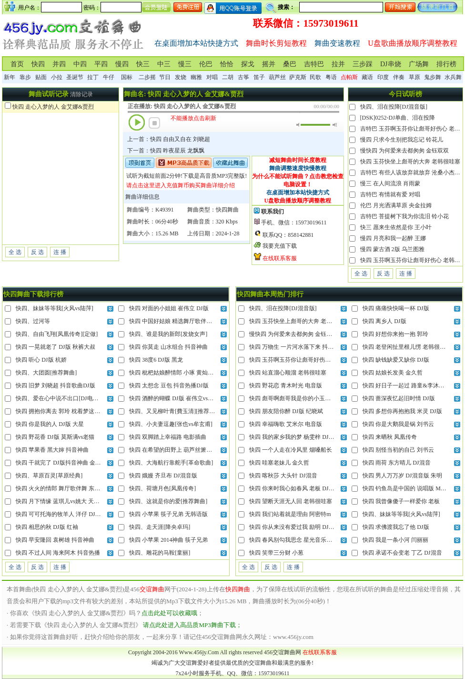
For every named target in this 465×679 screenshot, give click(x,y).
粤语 (331, 77)
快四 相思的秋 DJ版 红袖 (47, 527)
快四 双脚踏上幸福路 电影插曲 (167, 437)
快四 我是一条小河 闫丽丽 (395, 540)
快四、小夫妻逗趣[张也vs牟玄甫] (170, 424)
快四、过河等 (33, 321)
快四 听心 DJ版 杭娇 (41, 359)
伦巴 (205, 64)
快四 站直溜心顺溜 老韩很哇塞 (287, 372)
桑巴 (289, 64)
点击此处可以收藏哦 (169, 613)
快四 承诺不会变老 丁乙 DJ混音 (402, 552)
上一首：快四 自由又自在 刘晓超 (168, 139)
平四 (101, 64)
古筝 (243, 77)
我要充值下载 (280, 246)
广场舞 (419, 64)
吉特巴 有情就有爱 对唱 (390, 194)
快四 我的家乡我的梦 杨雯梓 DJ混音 (294, 437)
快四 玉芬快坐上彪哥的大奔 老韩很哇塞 (410, 161)
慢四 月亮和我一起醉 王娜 (393, 238)
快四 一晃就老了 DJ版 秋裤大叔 (55, 347)
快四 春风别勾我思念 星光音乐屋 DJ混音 (300, 540)
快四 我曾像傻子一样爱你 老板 (401, 501)
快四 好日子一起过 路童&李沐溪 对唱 (410, 385)
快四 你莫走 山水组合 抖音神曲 (168, 347)
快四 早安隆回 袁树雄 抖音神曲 (55, 540)
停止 (154, 123)
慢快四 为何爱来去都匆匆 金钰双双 (404, 150)
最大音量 (335, 125)
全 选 (15, 252)
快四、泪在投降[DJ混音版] (393, 106)
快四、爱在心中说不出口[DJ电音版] (61, 398)
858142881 (300, 235)
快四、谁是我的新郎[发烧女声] (168, 334)
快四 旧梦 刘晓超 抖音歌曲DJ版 (55, 385)
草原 (414, 77)
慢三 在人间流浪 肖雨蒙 (390, 183)
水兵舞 (453, 77)
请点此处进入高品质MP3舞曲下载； (192, 624)
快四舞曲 (227, 209)
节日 (165, 77)
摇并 (268, 64)
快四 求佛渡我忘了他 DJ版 (396, 527)
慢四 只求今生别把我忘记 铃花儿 (401, 139)
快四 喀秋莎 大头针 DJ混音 (283, 475)
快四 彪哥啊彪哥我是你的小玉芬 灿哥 (296, 398)
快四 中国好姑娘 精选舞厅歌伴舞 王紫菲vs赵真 (188, 321)
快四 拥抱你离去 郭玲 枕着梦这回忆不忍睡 (69, 411)
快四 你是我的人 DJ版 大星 (49, 424)
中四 (80, 64)
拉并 (338, 64)
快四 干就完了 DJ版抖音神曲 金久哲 (61, 462)
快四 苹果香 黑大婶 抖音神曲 (52, 449)
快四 (38, 64)
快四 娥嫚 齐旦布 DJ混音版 (163, 475)
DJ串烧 (390, 64)
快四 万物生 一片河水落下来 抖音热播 (297, 347)
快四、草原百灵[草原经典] (49, 475)
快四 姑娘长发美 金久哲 (393, 372)
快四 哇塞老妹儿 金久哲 (279, 462)
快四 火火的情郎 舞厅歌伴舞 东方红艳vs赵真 (72, 488)
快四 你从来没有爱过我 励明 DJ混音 (294, 527)
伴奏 (398, 77)
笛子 (259, 77)
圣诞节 (74, 77)
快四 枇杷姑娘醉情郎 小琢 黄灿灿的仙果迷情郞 (188, 372)
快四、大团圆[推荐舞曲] (46, 372)
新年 (9, 77)
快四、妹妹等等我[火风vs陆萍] (54, 308)
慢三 (185, 64)
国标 (126, 77)
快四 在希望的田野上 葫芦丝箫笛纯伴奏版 (182, 449)
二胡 (227, 77)
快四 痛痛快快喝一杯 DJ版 (396, 308)
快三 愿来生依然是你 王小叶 (396, 227)
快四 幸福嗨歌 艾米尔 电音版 (285, 424)
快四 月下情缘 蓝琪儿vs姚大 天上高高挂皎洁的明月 (80, 501)
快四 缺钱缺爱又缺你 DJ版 (396, 359)
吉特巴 (314, 64)
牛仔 (108, 77)
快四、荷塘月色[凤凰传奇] (162, 488)
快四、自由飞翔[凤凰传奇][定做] (57, 334)
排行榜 (446, 64)
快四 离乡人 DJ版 (384, 321)
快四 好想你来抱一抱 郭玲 (395, 334)
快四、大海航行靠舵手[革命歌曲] (171, 462)
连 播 (59, 252)
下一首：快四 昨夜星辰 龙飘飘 (165, 150)
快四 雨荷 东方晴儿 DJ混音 (396, 462)
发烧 (180, 77)
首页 (17, 64)
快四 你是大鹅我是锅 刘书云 (398, 424)
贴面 (41, 77)
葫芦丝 (277, 77)
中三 (164, 64)
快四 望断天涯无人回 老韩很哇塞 (290, 501)
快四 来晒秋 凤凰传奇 (390, 437)
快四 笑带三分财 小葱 (276, 552)
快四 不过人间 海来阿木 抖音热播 (58, 552)
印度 (383, 77)
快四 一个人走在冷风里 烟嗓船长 (290, 449)
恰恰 (226, 64)
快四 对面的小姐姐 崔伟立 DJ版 (168, 308)
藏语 (367, 77)
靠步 (25, 77)
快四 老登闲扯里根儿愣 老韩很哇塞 (407, 347)
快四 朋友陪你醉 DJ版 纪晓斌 (286, 411)
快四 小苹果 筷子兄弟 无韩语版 (168, 514)
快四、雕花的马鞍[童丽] (159, 552)
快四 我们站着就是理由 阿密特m (290, 514)
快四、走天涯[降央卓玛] (159, 527)
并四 (59, 64)
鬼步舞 (432, 77)
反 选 (37, 252)
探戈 (247, 64)
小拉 (56, 77)
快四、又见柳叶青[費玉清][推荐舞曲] (175, 411)
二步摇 (147, 77)
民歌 (315, 77)
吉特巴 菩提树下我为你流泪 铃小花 (404, 216)
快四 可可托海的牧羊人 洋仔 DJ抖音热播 (67, 514)
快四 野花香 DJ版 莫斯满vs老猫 (55, 437)
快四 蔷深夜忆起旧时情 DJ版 (399, 398)
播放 (137, 122)
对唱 (212, 77)
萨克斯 (297, 77)
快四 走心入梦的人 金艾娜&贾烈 (53, 106)
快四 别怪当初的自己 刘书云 (398, 449)
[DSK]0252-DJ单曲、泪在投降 (397, 117)
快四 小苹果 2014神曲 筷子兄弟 (168, 540)
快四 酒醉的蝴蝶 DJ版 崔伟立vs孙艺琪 (177, 398)
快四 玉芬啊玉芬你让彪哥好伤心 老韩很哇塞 (305, 359)
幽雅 (196, 77)
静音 (298, 125)
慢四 (122, 64)
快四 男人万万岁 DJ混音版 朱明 (402, 475)
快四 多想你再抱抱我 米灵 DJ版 (402, 411)
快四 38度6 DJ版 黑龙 (155, 359)
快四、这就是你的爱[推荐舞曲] (168, 501)
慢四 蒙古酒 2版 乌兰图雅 (392, 249)
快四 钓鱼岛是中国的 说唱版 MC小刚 (409, 488)
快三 (143, 64)
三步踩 (363, 64)
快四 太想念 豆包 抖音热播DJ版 (168, 385)
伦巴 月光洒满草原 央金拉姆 (396, 205)
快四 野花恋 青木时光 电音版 (285, 385)
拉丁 (93, 77)
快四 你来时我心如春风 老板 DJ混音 (294, 488)
